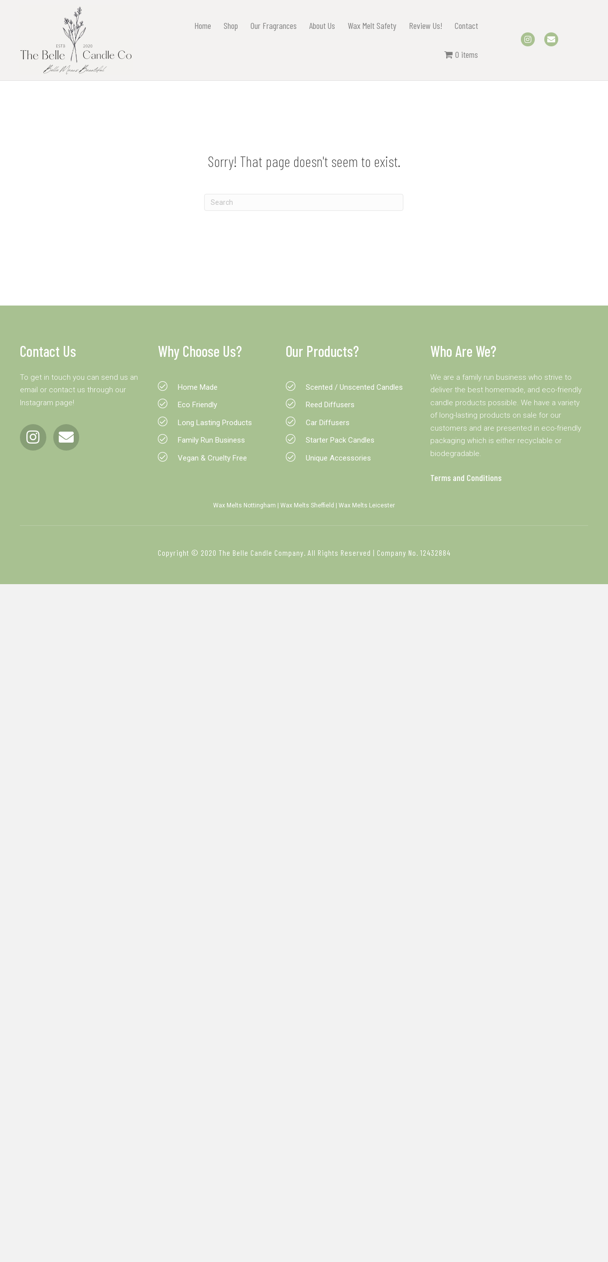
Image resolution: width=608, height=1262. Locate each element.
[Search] (303, 202)
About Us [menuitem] (321, 25)
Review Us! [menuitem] (424, 25)
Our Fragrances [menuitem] (272, 25)
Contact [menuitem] (465, 25)
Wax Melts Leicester (367, 505)
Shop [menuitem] (229, 25)
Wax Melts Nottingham (244, 505)
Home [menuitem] (201, 25)
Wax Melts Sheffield (307, 505)
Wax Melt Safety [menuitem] (370, 25)
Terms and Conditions (465, 477)
